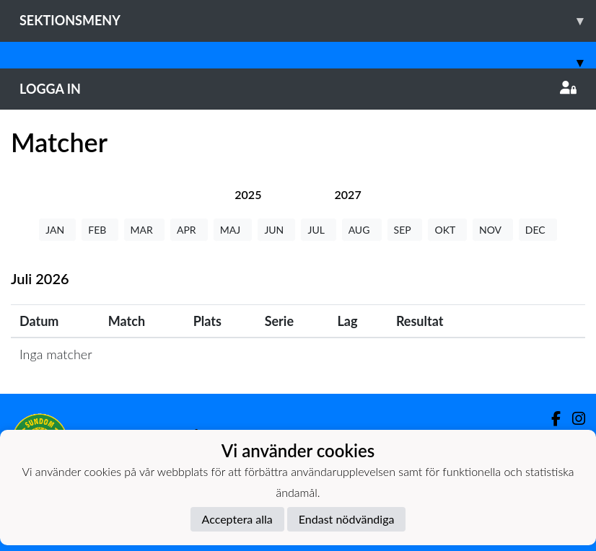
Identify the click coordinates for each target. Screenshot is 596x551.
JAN (57, 230)
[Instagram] (573, 418)
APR (189, 230)
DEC (538, 230)
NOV (493, 230)
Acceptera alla (237, 519)
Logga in (298, 89)
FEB (99, 230)
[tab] (248, 194)
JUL (318, 230)
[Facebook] (550, 418)
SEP (405, 230)
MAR (144, 230)
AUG (362, 230)
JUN (276, 230)
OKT (447, 230)
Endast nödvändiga (347, 519)
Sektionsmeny (307, 20)
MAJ (233, 230)
